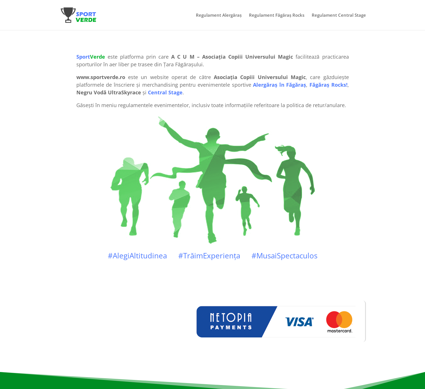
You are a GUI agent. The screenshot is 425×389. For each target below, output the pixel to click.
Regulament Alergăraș (219, 15)
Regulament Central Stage (339, 15)
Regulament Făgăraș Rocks (276, 15)
